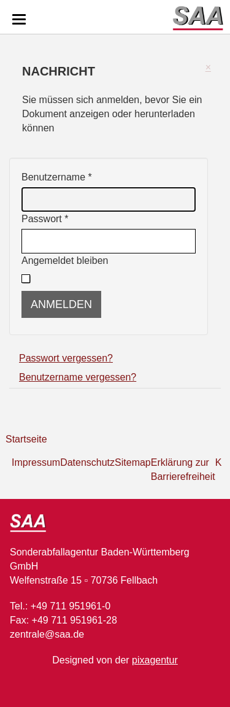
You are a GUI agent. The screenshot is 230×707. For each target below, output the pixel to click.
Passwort (44, 219)
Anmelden (61, 304)
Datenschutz (87, 462)
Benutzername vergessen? (77, 377)
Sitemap (133, 462)
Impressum (36, 462)
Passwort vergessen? (66, 358)
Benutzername (56, 177)
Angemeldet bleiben (64, 260)
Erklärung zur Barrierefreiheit (183, 469)
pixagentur (155, 660)
